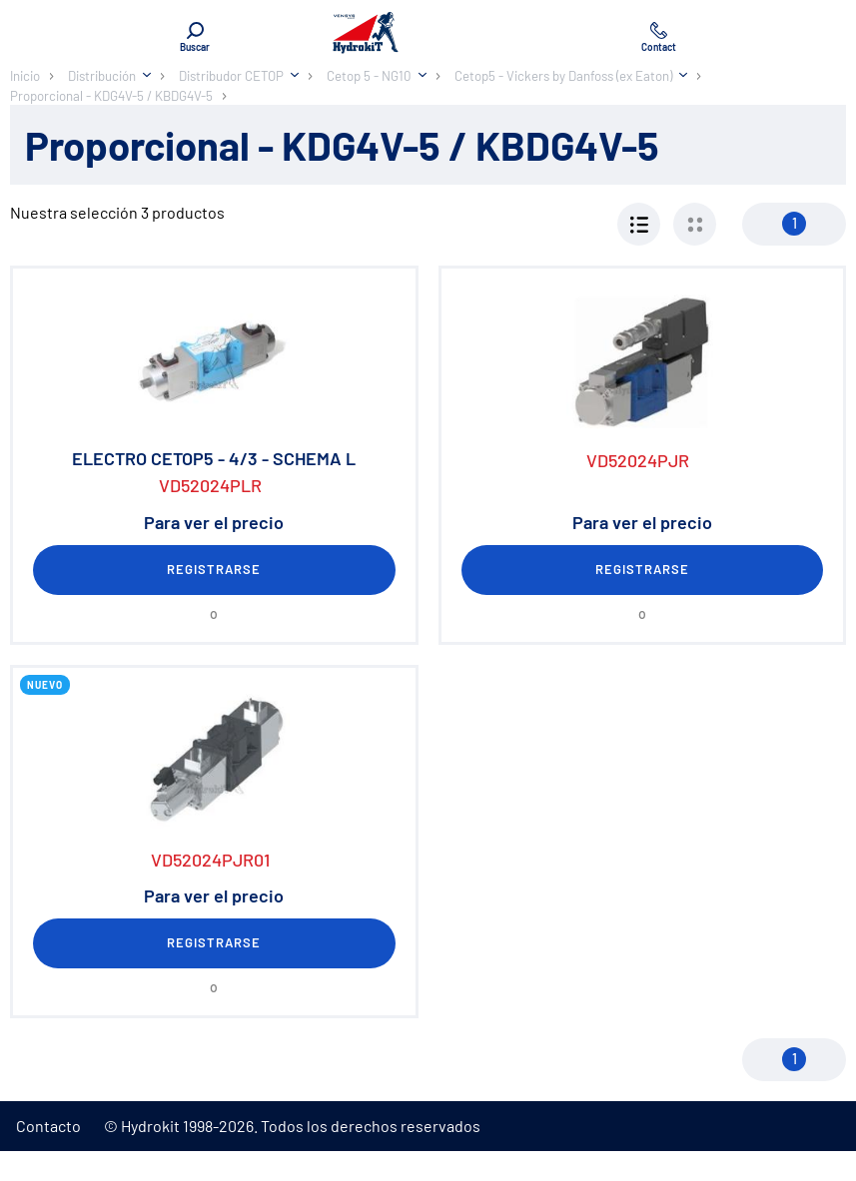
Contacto (48, 1125)
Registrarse (214, 569)
